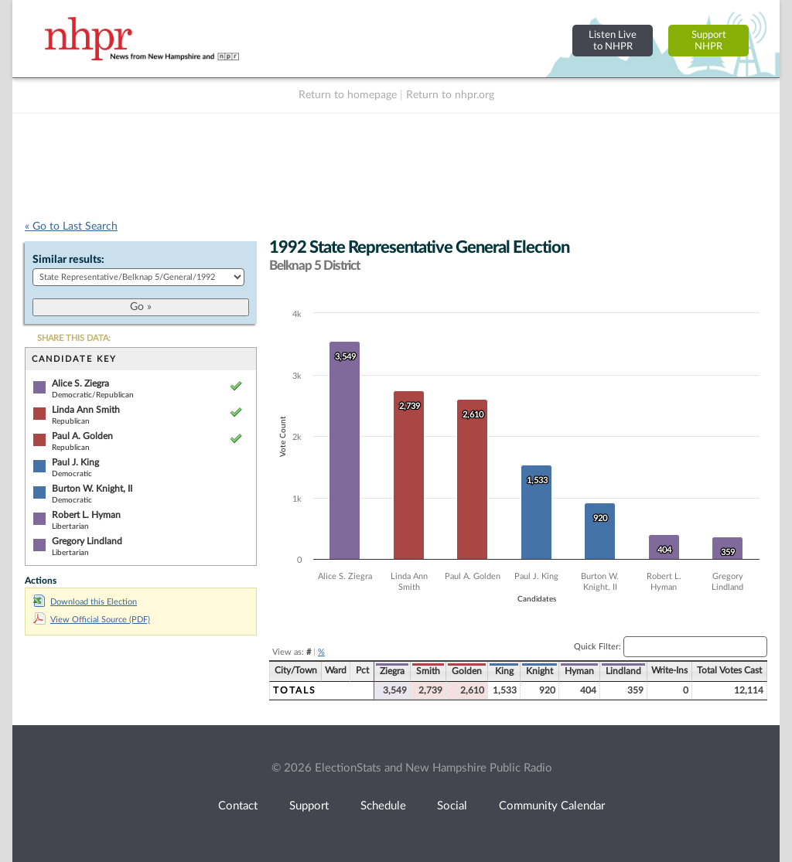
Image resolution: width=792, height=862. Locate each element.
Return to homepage (348, 95)
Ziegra (392, 671)
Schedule (383, 806)
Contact (238, 806)
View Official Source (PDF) (91, 619)
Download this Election (85, 602)
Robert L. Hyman (86, 515)
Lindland (623, 671)
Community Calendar (552, 806)
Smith (428, 671)
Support (309, 806)
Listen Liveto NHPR (613, 40)
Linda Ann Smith (86, 409)
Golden (467, 671)
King (504, 671)
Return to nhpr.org (450, 95)
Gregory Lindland (87, 541)
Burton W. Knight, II (92, 488)
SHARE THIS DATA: (74, 338)
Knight (539, 671)
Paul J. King (75, 462)
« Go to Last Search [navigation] (71, 226)
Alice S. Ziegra (80, 383)
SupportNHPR (708, 40)
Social (452, 806)
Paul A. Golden (82, 436)
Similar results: (68, 259)
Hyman (579, 671)
